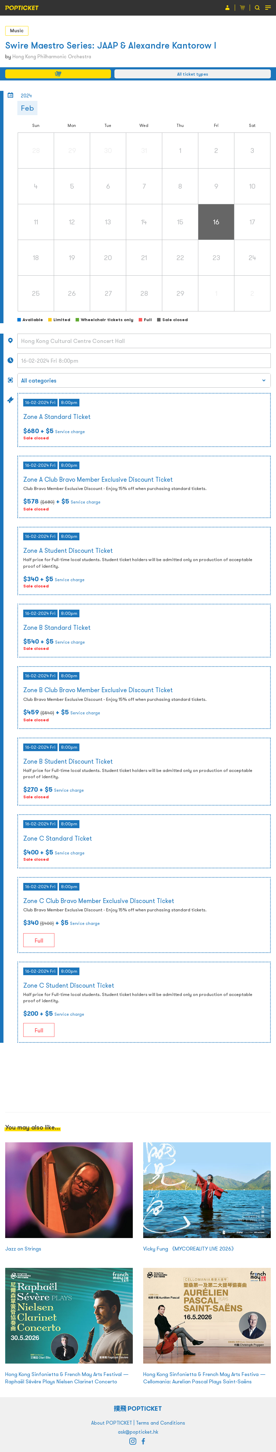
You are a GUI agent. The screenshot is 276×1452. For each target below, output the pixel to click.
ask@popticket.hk (138, 1432)
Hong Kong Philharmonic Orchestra (51, 56)
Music (17, 30)
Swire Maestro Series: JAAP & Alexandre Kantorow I (110, 45)
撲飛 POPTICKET (138, 1408)
